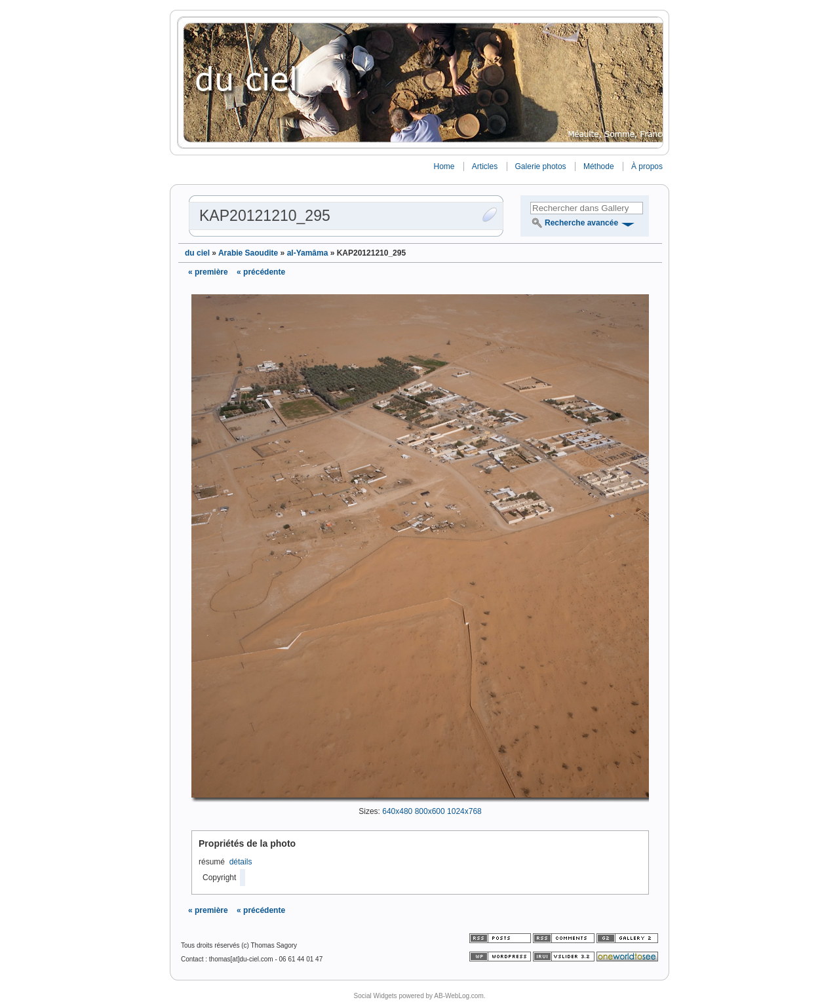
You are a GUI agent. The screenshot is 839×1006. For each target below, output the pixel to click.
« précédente (261, 272)
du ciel (197, 253)
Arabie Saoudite (248, 253)
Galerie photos (540, 166)
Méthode (598, 166)
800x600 (430, 811)
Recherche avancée (581, 222)
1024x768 (464, 811)
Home (443, 166)
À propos (647, 166)
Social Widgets (375, 995)
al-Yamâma (307, 253)
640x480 (397, 811)
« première (208, 272)
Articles (485, 166)
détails (240, 861)
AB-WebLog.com (458, 995)
